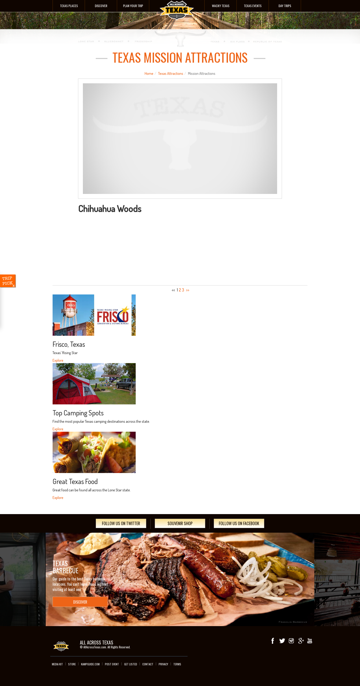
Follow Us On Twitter (121, 523)
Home (149, 73)
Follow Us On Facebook (239, 523)
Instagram (291, 641)
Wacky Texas (220, 5)
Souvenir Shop (180, 523)
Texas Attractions (170, 73)
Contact (147, 664)
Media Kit (57, 664)
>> (187, 289)
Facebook (273, 641)
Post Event (112, 664)
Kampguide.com (90, 664)
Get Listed (130, 664)
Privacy (163, 664)
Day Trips (284, 5)
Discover (101, 5)
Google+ (300, 641)
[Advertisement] (180, 248)
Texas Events (253, 5)
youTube (309, 641)
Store (72, 664)
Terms (177, 664)
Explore (58, 360)
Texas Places (69, 5)
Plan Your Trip (133, 5)
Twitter (282, 641)
